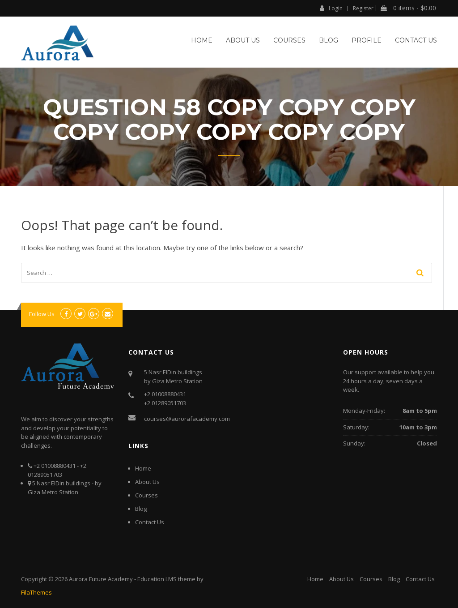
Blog (328, 40)
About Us (243, 40)
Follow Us (42, 314)
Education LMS (157, 579)
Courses (289, 40)
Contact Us (416, 40)
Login (331, 8)
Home (201, 40)
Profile (367, 40)
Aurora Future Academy (101, 579)
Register (363, 8)
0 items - (408, 8)
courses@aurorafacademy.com (187, 419)
